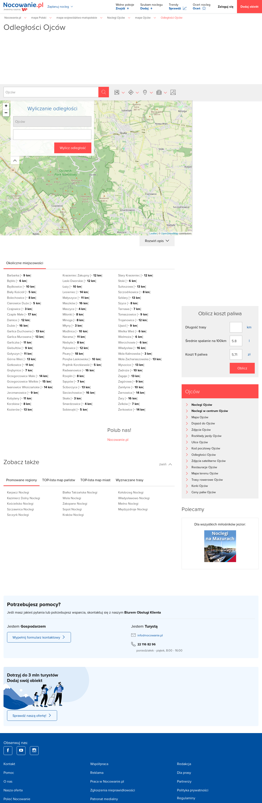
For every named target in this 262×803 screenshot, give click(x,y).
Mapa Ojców (200, 417)
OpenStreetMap (169, 233)
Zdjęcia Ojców (201, 429)
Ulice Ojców (200, 442)
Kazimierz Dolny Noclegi (23, 498)
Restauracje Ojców (204, 467)
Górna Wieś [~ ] (21, 359)
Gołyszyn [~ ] (19, 353)
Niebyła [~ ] (74, 342)
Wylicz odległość (73, 147)
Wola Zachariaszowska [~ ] (139, 359)
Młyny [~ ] (72, 325)
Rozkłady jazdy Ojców (206, 436)
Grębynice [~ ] (20, 370)
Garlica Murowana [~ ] (25, 337)
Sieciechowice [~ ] (79, 392)
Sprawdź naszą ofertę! (32, 715)
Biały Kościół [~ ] (21, 292)
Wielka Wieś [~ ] (132, 331)
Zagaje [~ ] (129, 376)
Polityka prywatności (192, 790)
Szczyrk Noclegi (18, 515)
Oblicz (242, 368)
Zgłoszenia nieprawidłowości (112, 790)
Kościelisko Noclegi (20, 503)
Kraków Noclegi (73, 515)
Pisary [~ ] (73, 353)
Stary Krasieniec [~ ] (135, 275)
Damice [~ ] (18, 320)
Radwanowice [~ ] (78, 370)
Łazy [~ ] (72, 286)
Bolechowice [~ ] (21, 298)
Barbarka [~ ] (19, 275)
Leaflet (153, 233)
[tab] (25, 263)
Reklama (96, 772)
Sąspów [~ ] (74, 381)
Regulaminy (186, 798)
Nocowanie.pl (117, 439)
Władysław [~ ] (132, 348)
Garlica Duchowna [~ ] (26, 331)
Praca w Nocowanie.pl (107, 781)
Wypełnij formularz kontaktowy (39, 637)
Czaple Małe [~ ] (22, 314)
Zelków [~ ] (128, 404)
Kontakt (9, 763)
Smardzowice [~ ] (77, 404)
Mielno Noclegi (128, 503)
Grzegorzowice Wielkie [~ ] (29, 381)
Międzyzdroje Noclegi (133, 509)
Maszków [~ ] (75, 303)
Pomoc (9, 772)
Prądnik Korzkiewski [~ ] (82, 365)
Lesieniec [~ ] (76, 292)
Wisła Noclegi (72, 498)
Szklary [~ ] (129, 298)
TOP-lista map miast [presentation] (95, 479)
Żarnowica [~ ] (131, 392)
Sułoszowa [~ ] (132, 286)
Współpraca (99, 763)
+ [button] (6, 106)
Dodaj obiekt (249, 6)
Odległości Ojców (204, 454)
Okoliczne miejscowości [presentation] (24, 262)
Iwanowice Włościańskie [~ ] (30, 387)
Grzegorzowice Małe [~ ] (27, 376)
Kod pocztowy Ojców (206, 448)
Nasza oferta (13, 790)
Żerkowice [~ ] (131, 409)
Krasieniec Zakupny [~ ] (82, 275)
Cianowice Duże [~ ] (24, 303)
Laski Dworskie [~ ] (79, 281)
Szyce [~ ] (128, 303)
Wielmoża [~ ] (130, 337)
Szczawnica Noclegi (20, 509)
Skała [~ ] (72, 398)
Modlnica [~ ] (75, 331)
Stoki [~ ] (127, 281)
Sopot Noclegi (72, 509)
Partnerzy (184, 781)
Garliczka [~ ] (19, 342)
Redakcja (184, 763)
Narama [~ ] (74, 337)
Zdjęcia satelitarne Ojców (209, 461)
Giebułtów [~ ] (20, 348)
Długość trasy (195, 327)
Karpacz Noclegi (18, 492)
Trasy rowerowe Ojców (207, 479)
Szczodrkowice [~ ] (134, 292)
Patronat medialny (104, 798)
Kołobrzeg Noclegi (130, 492)
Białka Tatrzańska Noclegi (80, 492)
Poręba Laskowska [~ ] (82, 359)
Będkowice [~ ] (21, 286)
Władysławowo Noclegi (134, 498)
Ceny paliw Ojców (204, 492)
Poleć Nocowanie (17, 798)
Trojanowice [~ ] (132, 320)
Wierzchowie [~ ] (132, 342)
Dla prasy (184, 772)
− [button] (5, 113)
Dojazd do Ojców (203, 423)
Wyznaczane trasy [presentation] (129, 479)
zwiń (165, 464)
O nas (8, 781)
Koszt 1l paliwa (196, 354)
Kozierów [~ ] (20, 409)
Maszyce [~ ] (74, 309)
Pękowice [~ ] (76, 348)
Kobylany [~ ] (19, 398)
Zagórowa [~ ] (130, 381)
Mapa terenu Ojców (205, 473)
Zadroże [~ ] (130, 370)
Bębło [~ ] (17, 281)
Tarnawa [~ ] (129, 309)
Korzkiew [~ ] (19, 404)
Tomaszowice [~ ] (133, 314)
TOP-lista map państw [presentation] (58, 479)
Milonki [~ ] (73, 314)
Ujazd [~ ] (128, 325)
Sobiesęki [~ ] (75, 409)
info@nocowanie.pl (150, 635)
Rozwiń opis (157, 240)
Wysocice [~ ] (131, 365)
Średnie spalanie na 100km (205, 340)
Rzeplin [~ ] (73, 376)
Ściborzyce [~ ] (76, 387)
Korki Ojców (200, 486)
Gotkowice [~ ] (20, 365)
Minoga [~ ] (73, 320)
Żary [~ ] (127, 398)
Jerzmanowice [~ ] (22, 392)
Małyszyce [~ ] (76, 298)
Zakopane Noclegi (75, 503)
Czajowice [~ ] (19, 309)
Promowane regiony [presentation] (21, 479)
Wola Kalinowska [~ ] (135, 353)
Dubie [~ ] (17, 325)
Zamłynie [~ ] (131, 387)
